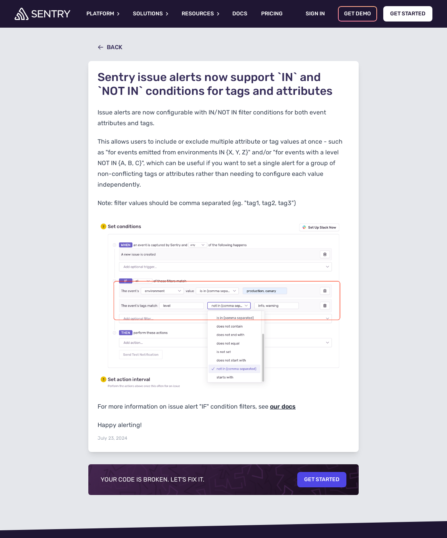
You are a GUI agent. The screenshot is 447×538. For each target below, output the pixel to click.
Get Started (321, 479)
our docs (283, 406)
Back (110, 47)
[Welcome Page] (42, 14)
